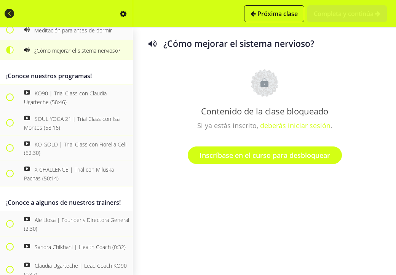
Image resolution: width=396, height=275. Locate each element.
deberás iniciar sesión (295, 125)
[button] (9, 13)
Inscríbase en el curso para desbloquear (265, 155)
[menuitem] (123, 13)
